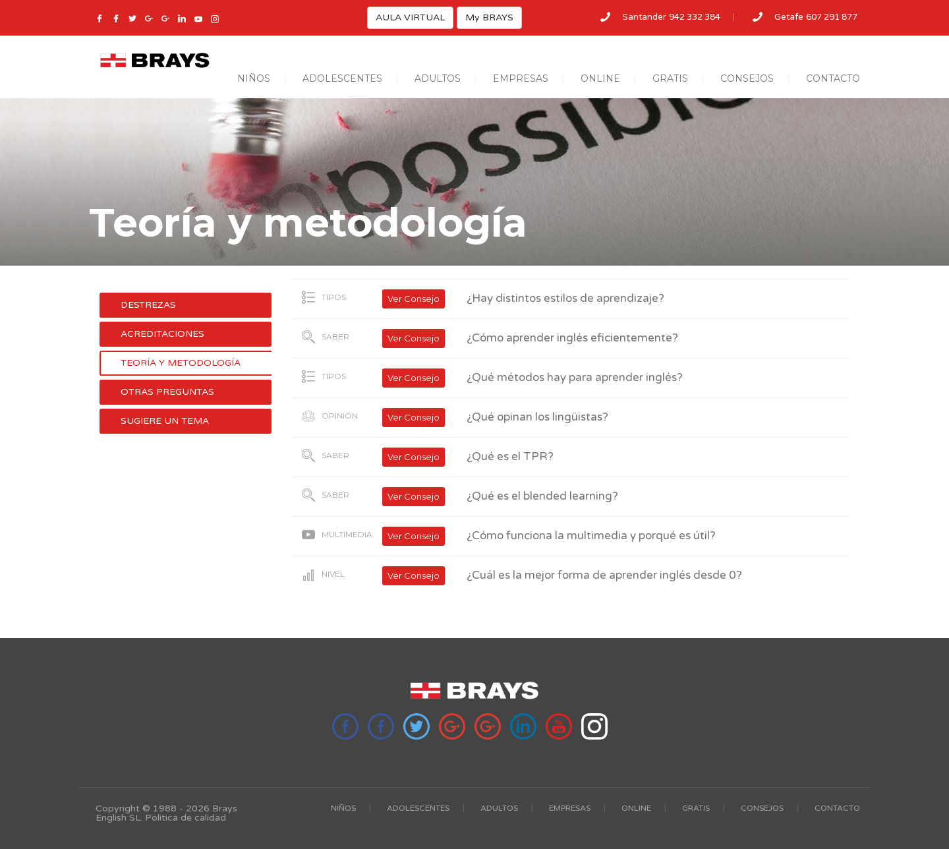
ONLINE (600, 78)
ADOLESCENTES (342, 78)
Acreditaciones (162, 333)
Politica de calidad (185, 817)
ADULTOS (438, 78)
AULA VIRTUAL (410, 17)
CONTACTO (833, 78)
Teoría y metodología (181, 362)
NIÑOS (253, 78)
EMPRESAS (520, 78)
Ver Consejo (414, 298)
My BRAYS (489, 17)
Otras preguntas (167, 391)
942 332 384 (694, 17)
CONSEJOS (747, 78)
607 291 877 (831, 17)
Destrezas (148, 304)
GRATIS (670, 78)
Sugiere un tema (165, 420)
